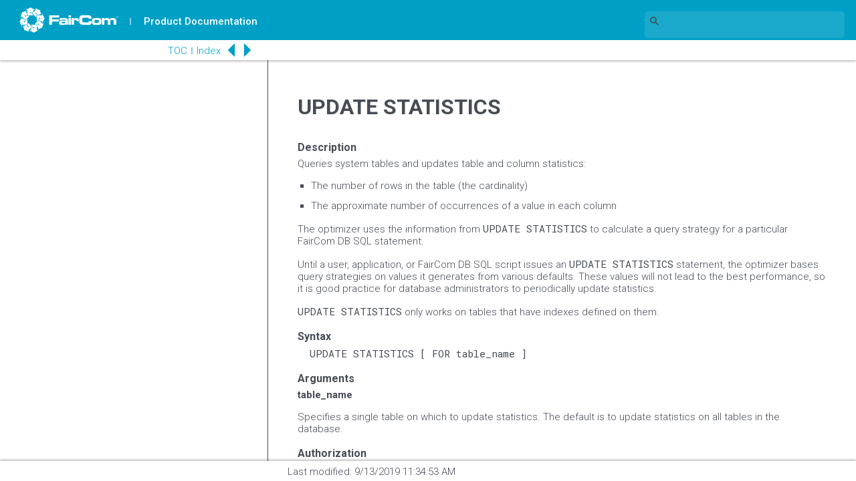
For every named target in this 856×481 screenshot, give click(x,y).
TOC (173, 51)
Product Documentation (201, 21)
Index (205, 51)
